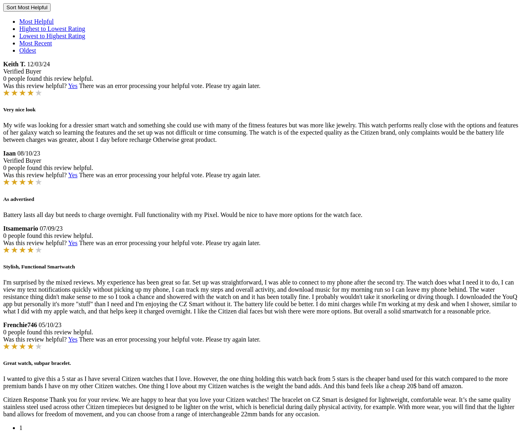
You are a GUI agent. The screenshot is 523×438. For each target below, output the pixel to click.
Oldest (27, 50)
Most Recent (35, 43)
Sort (26, 7)
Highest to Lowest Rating (52, 28)
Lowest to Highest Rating (52, 36)
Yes (73, 85)
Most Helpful (36, 21)
